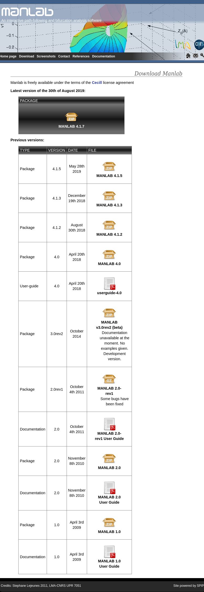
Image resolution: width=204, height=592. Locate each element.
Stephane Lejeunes (26, 586)
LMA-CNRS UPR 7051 (65, 586)
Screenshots (46, 56)
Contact (64, 56)
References (81, 56)
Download (26, 56)
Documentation (103, 56)
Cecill (97, 82)
